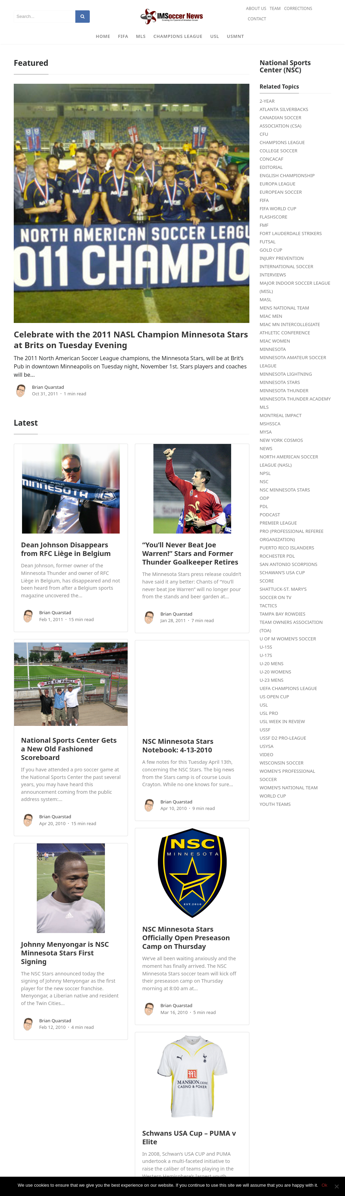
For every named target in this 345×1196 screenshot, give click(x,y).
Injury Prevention (282, 258)
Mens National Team (284, 308)
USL (214, 36)
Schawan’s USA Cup (282, 572)
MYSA (266, 432)
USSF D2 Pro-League (283, 738)
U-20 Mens (271, 663)
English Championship (287, 175)
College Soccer (279, 151)
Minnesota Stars (280, 382)
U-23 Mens (271, 680)
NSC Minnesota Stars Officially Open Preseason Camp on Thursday (186, 937)
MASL (266, 299)
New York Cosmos (281, 440)
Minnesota (273, 349)
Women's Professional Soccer (287, 775)
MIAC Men (271, 316)
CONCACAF (271, 159)
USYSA (266, 746)
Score (267, 581)
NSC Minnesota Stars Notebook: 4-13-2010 (177, 745)
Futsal (268, 242)
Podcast (270, 514)
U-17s (266, 655)
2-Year (267, 101)
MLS (140, 36)
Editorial (271, 167)
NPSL (265, 473)
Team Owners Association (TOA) (291, 626)
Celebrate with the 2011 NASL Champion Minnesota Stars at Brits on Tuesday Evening (131, 339)
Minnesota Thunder (284, 390)
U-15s (266, 647)
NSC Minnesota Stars (285, 490)
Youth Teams (275, 804)
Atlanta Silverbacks (284, 109)
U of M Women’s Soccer (288, 639)
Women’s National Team (289, 787)
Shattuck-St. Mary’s (283, 589)
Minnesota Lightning (286, 374)
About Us (256, 8)
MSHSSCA (270, 423)
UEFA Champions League (288, 688)
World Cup (273, 796)
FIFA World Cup (278, 208)
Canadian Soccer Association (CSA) (281, 121)
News (266, 448)
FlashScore (274, 217)
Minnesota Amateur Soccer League (293, 361)
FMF (264, 225)
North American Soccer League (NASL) (289, 461)
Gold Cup (271, 250)
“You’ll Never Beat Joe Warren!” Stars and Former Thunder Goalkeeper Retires (190, 553)
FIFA (123, 36)
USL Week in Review (282, 721)
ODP (264, 498)
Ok (324, 1185)
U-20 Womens (275, 672)
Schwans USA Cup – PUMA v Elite (189, 1137)
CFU (264, 134)
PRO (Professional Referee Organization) (292, 535)
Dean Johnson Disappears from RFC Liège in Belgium (66, 549)
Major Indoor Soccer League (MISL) (295, 287)
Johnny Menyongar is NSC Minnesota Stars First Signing (65, 953)
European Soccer (281, 192)
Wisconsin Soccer (282, 763)
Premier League (278, 523)
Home (103, 36)
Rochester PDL (277, 556)
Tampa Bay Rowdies (282, 614)
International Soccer (286, 266)
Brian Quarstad (48, 387)
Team (275, 8)
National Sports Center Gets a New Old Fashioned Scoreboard (69, 749)
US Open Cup (274, 696)
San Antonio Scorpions (288, 564)
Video (266, 754)
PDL (264, 506)
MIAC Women (275, 341)
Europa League (277, 184)
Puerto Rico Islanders (287, 548)
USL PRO (269, 713)
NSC (264, 481)
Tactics (268, 605)
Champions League (178, 36)
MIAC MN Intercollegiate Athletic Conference (290, 328)
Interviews (273, 275)
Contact (257, 19)
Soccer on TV (275, 597)
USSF (265, 730)
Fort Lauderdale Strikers (291, 233)
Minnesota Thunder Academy (295, 399)
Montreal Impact (281, 415)
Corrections (298, 8)
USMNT (235, 36)
